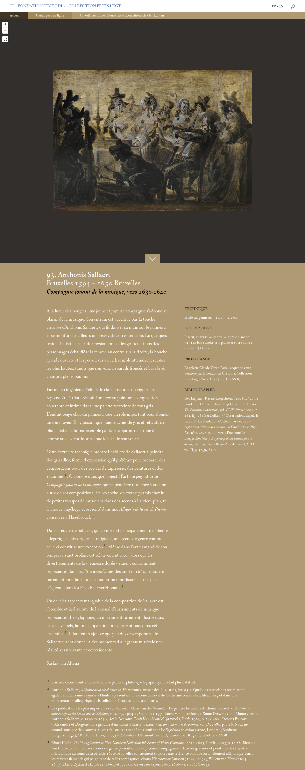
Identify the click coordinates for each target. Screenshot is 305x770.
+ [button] (5, 25)
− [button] (5, 31)
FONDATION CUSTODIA (69, 6)
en (281, 6)
